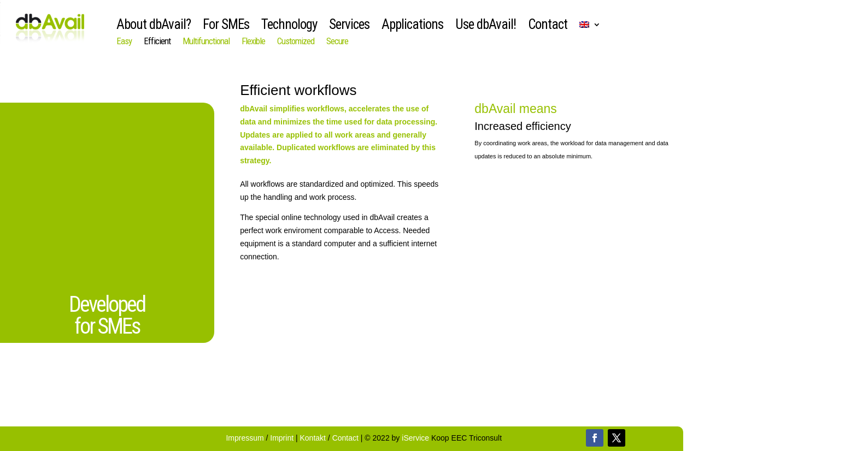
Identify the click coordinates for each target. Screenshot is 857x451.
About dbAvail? (153, 26)
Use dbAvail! (485, 26)
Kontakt (313, 438)
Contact (547, 26)
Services (349, 26)
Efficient (157, 41)
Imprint (283, 438)
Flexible (253, 41)
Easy (124, 41)
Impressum (246, 438)
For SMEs (226, 26)
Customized (295, 41)
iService (415, 438)
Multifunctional (206, 41)
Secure (337, 41)
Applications (412, 26)
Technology (289, 26)
